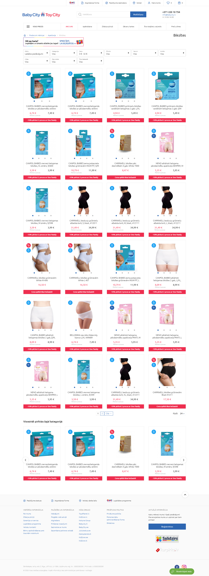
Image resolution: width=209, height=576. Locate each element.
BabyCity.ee (83, 527)
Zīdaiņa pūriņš (28, 517)
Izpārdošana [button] (87, 27)
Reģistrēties (167, 526)
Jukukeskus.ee (85, 531)
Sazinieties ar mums (58, 527)
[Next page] (109, 414)
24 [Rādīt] (181, 413)
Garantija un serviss (30, 520)
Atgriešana (55, 520)
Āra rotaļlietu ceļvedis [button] (152, 27)
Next (184, 460)
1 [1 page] (98, 413)
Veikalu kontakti (29, 527)
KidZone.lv (83, 517)
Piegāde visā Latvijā (58, 517)
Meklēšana (138, 14)
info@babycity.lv (169, 15)
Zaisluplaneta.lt (85, 534)
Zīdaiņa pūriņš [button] (107, 27)
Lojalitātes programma (32, 524)
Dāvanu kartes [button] (128, 27)
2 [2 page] (102, 413)
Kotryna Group (84, 520)
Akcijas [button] (69, 26)
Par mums (27, 514)
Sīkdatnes (110, 523)
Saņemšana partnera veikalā (62, 531)
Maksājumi (55, 514)
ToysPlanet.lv (84, 514)
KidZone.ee (83, 537)
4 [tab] (134, 101)
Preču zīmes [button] (176, 27)
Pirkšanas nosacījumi (59, 524)
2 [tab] (41, 101)
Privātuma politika (114, 514)
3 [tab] (49, 101)
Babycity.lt (83, 524)
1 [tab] (34, 101)
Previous (25, 460)
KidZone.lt (83, 541)
